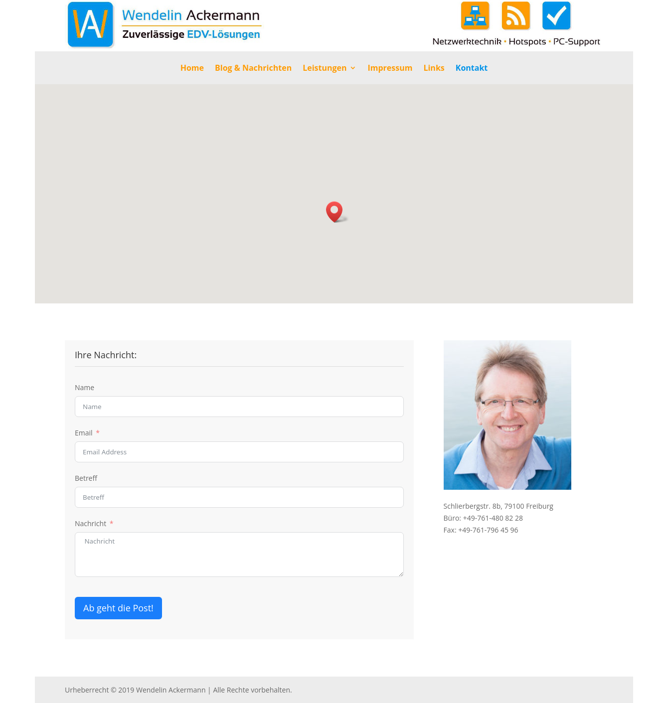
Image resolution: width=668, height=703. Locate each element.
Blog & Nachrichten (253, 68)
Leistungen (324, 68)
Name (84, 387)
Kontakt (472, 68)
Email (84, 432)
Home (192, 68)
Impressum (389, 68)
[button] (337, 212)
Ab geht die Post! (118, 608)
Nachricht (90, 523)
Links (433, 68)
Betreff (86, 478)
